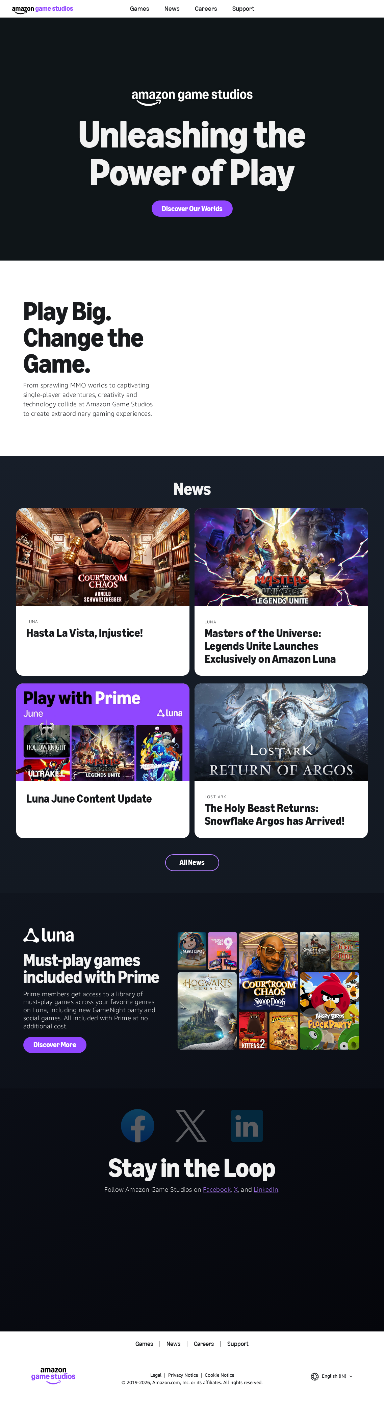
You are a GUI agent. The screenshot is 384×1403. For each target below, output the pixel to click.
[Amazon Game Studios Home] (42, 10)
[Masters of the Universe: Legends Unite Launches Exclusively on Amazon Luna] (281, 557)
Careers (206, 8)
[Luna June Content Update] (102, 732)
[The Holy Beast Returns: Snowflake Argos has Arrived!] (281, 732)
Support (243, 8)
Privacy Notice (183, 1375)
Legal (155, 1375)
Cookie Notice (219, 1375)
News (172, 8)
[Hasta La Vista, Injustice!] (102, 557)
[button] (331, 1376)
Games (139, 8)
